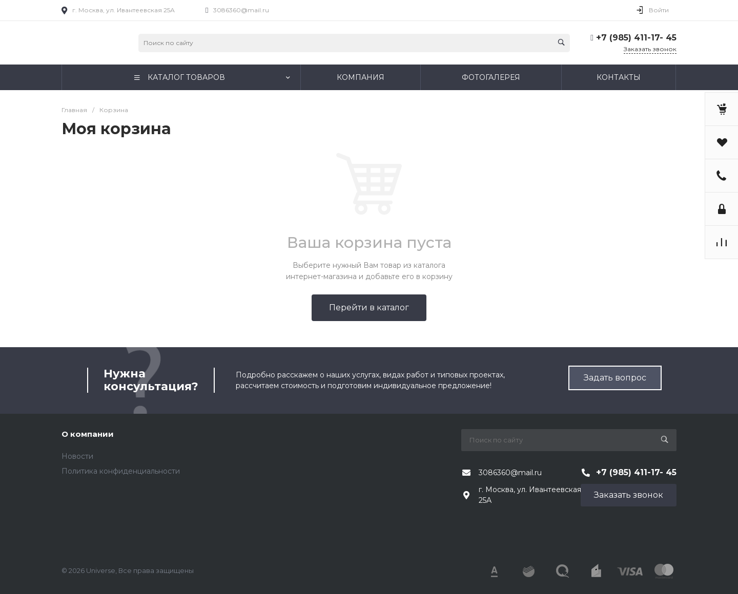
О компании (87, 434)
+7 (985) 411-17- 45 (636, 38)
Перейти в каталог (369, 307)
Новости (77, 456)
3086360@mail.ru (241, 10)
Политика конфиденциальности (120, 471)
